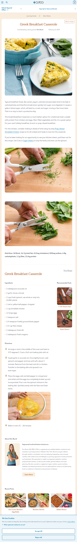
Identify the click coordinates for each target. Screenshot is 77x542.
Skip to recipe (69, 21)
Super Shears (28, 140)
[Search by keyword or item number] (7, 2)
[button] (21, 9)
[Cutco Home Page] (38, 2)
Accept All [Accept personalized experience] (38, 531)
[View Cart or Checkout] (74, 3)
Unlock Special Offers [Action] (7, 9)
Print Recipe (68, 270)
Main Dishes (47, 16)
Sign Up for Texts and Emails (48, 9)
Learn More (71, 521)
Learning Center (31, 16)
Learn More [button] (29, 474)
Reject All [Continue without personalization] (38, 537)
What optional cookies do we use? (13, 524)
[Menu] (2, 2)
